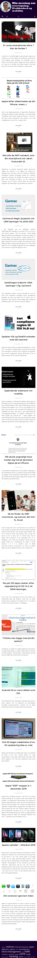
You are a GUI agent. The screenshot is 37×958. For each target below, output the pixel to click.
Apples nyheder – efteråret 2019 (18, 845)
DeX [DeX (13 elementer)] (22, 952)
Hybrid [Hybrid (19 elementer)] (21, 957)
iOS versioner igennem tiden (18, 896)
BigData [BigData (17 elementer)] (12, 949)
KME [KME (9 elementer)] (34, 957)
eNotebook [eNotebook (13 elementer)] (5, 954)
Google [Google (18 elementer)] (28, 954)
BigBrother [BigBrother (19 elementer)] (5, 949)
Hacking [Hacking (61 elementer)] (13, 956)
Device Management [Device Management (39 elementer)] (11, 952)
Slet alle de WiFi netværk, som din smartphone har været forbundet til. (18, 158)
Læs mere (18, 71)
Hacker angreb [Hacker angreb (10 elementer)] (5, 957)
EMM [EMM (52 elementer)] (27, 951)
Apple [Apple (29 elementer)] (31, 947)
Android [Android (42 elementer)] (10, 947)
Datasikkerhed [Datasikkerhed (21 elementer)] (24, 949)
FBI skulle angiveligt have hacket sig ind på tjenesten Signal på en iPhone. (18, 460)
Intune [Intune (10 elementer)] (25, 957)
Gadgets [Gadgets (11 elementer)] (17, 954)
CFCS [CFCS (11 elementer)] (17, 949)
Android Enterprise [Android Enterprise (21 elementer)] (21, 947)
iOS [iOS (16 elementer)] (29, 957)
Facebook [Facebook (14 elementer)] (11, 954)
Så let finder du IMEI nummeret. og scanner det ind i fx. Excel (18, 517)
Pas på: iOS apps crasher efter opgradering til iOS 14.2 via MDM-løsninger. (18, 586)
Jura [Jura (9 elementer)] (31, 957)
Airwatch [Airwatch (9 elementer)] (3, 947)
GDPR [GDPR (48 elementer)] (22, 954)
